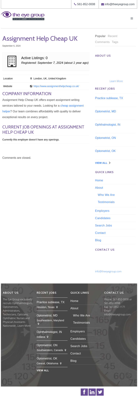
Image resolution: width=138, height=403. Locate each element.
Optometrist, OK (105, 150)
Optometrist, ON (105, 137)
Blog (98, 240)
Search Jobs (103, 225)
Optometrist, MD (105, 111)
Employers (102, 210)
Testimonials (106, 202)
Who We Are (106, 194)
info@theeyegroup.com (120, 4)
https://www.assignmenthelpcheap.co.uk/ (56, 86)
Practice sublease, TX (109, 98)
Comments (102, 42)
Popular (100, 36)
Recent (113, 36)
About (99, 187)
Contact (100, 232)
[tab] (100, 36)
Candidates (103, 218)
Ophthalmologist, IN (107, 124)
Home (99, 180)
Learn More (116, 81)
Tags (115, 42)
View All (101, 162)
